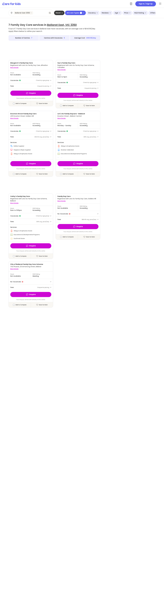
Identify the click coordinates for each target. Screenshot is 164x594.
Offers (154, 13)
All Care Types (75, 13)
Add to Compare (21, 103)
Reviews (106, 13)
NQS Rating (140, 13)
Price (127, 13)
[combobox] (31, 13)
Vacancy (93, 13)
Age (117, 13)
